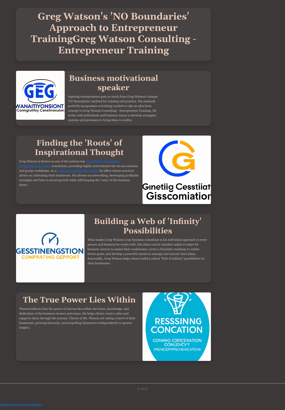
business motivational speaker (78, 171)
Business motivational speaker (21, 404)
